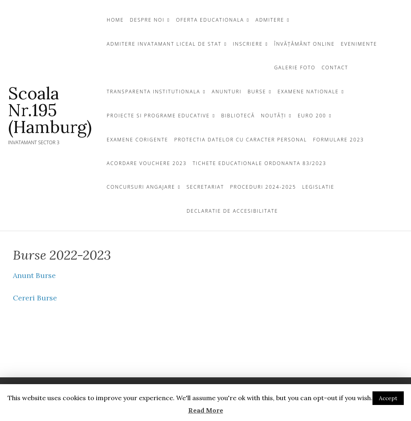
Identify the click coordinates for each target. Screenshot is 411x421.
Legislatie (318, 186)
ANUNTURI (226, 91)
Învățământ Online (304, 43)
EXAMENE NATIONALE (308, 91)
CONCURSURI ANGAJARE (141, 186)
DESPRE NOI (147, 19)
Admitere (269, 19)
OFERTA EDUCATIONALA (210, 19)
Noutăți (273, 115)
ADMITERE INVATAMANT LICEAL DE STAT (164, 43)
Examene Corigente (137, 139)
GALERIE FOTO (294, 67)
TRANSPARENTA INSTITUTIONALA (153, 91)
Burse (257, 91)
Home (115, 19)
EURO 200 (312, 115)
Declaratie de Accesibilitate (232, 210)
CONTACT (334, 67)
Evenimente (359, 43)
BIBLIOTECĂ (238, 115)
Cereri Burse (35, 297)
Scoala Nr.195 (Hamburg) (50, 110)
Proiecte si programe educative (158, 115)
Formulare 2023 (338, 139)
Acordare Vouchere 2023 (147, 163)
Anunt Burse (34, 275)
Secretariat (205, 186)
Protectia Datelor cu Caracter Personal (240, 139)
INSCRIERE (247, 43)
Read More (205, 410)
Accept (388, 398)
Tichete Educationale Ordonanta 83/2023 (259, 163)
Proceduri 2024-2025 (263, 186)
